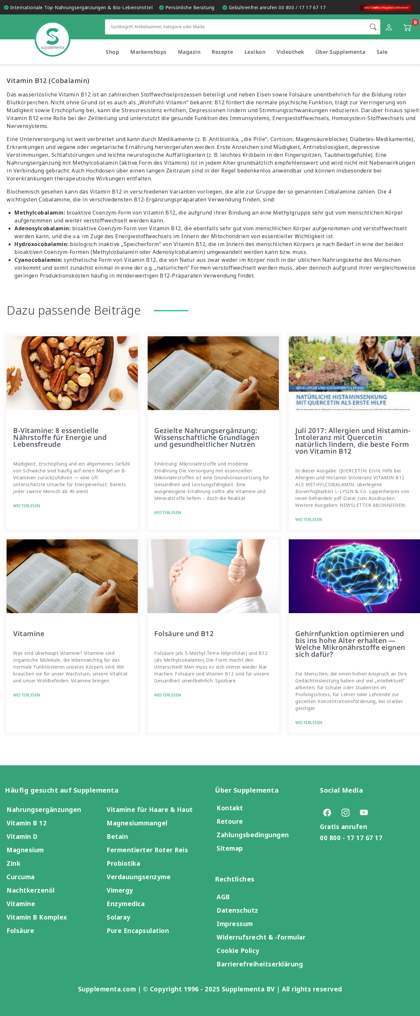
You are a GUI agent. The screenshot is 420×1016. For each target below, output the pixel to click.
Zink (13, 863)
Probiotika (123, 863)
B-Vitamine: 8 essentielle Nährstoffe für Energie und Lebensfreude (60, 437)
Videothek (290, 51)
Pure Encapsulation (138, 930)
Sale (382, 51)
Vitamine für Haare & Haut (150, 809)
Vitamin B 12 (27, 823)
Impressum (235, 924)
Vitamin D (22, 836)
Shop (112, 51)
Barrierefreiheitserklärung (260, 964)
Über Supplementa (340, 51)
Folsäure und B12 (184, 633)
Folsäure (20, 930)
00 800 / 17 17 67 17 (302, 7)
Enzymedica (126, 904)
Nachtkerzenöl (31, 890)
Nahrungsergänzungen (44, 809)
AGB (223, 897)
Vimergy (120, 890)
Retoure (230, 821)
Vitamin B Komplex (37, 917)
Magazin (189, 51)
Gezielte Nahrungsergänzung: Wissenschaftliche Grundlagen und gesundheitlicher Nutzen (206, 437)
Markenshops (148, 51)
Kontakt (230, 808)
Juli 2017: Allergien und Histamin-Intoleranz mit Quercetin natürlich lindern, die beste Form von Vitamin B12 (352, 441)
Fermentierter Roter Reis (147, 850)
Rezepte (222, 51)
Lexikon (255, 51)
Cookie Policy (238, 950)
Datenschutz (237, 910)
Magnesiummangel (137, 823)
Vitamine (28, 633)
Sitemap (230, 848)
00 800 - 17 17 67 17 (351, 838)
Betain (117, 836)
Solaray (119, 917)
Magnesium (25, 850)
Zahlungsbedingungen (253, 835)
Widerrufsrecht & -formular (261, 937)
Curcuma (21, 877)
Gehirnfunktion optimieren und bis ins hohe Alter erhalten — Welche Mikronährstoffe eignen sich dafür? (350, 644)
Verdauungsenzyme (139, 877)
